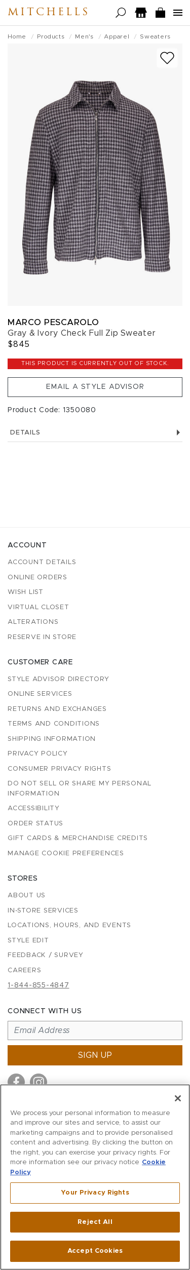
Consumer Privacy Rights (59, 769)
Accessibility (34, 808)
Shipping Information (52, 739)
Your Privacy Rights (95, 1192)
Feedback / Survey (46, 955)
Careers (24, 970)
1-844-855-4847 (38, 985)
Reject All (95, 1222)
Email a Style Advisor (95, 386)
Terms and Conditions (54, 724)
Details (95, 432)
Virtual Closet (38, 607)
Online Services (40, 694)
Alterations (33, 622)
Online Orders (37, 577)
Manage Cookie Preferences (66, 853)
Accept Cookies (95, 1251)
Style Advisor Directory (58, 679)
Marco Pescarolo (53, 322)
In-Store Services (43, 910)
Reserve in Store (42, 637)
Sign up (95, 1055)
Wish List (26, 592)
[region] (95, 1177)
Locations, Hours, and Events (69, 925)
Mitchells (49, 13)
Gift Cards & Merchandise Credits (78, 838)
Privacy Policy (38, 753)
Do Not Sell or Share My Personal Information (79, 788)
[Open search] (121, 13)
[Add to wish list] (167, 58)
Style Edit (28, 940)
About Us (27, 895)
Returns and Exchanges (57, 709)
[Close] (178, 1098)
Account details (42, 562)
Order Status (35, 823)
